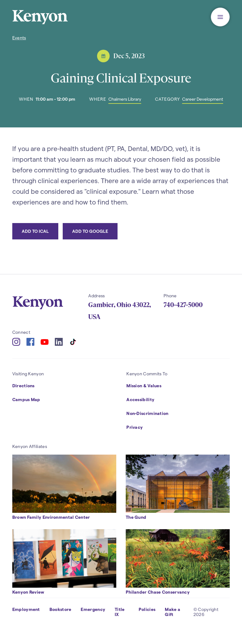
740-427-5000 (183, 305)
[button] (220, 17)
